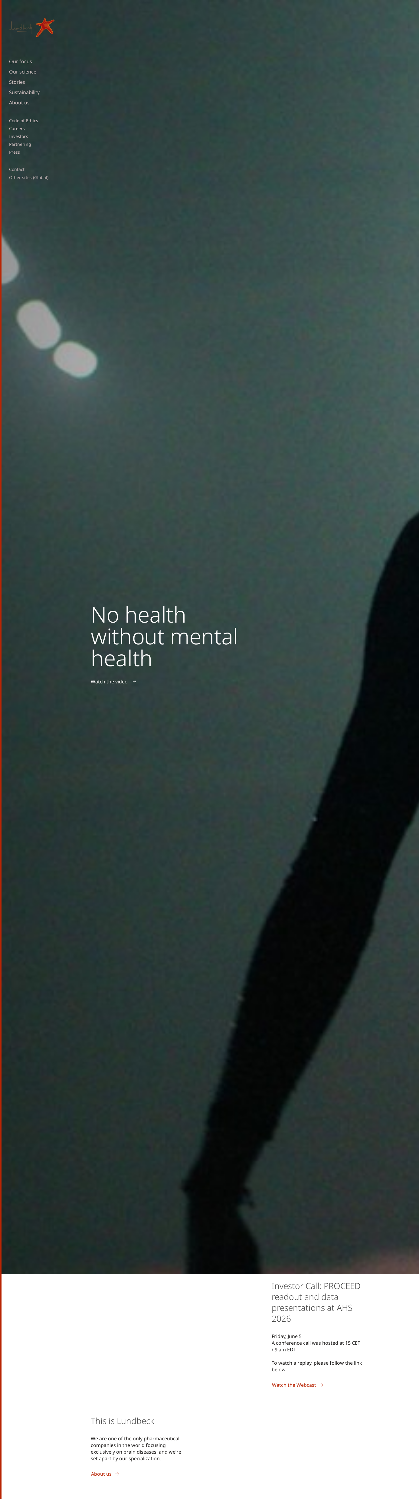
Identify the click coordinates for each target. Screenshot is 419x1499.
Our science (22, 71)
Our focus (20, 61)
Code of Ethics (23, 120)
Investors (18, 136)
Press (14, 152)
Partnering (20, 144)
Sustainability (24, 92)
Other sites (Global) (28, 177)
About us (19, 102)
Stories (17, 82)
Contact (17, 169)
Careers (17, 128)
